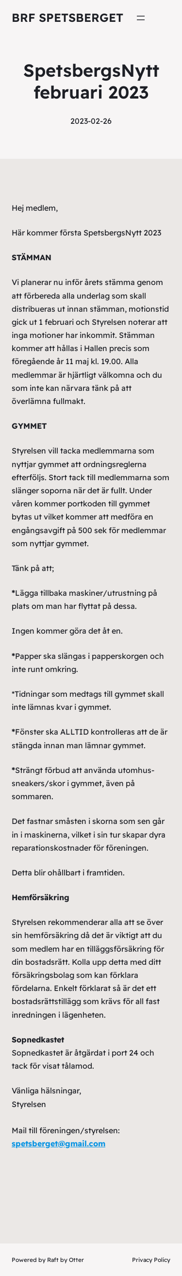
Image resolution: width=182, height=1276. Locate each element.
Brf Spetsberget (67, 17)
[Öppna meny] (141, 18)
